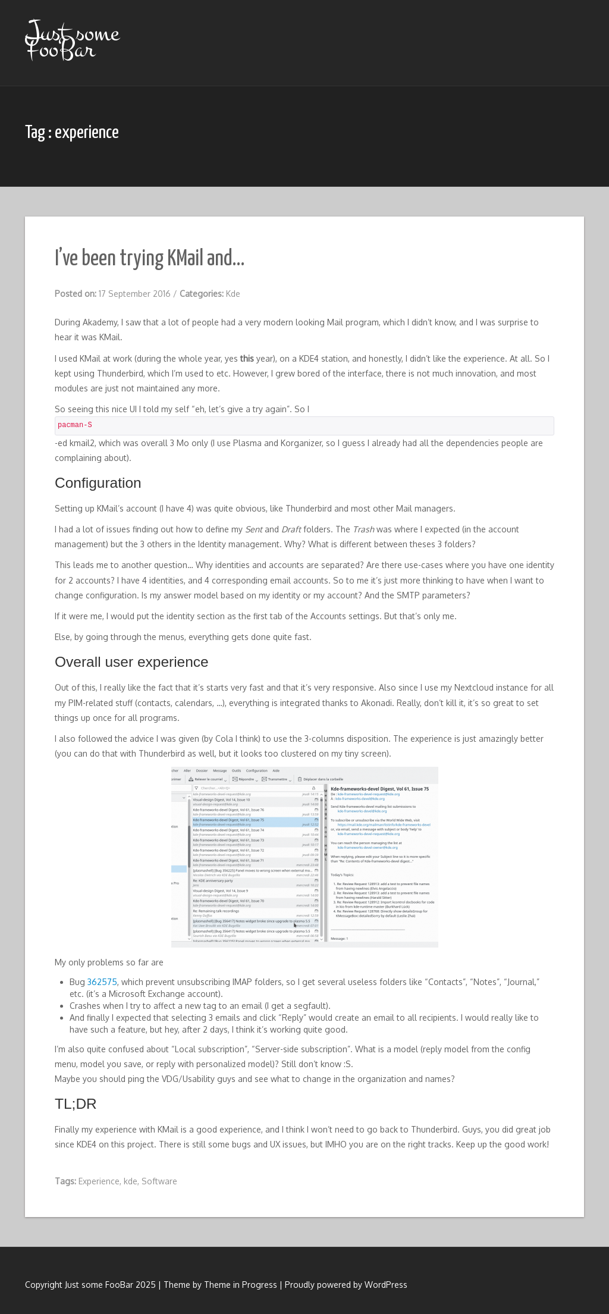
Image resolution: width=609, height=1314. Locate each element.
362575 (102, 982)
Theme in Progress (240, 1284)
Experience (99, 1181)
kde (130, 1181)
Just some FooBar (72, 40)
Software (159, 1181)
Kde (233, 293)
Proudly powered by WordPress (346, 1284)
